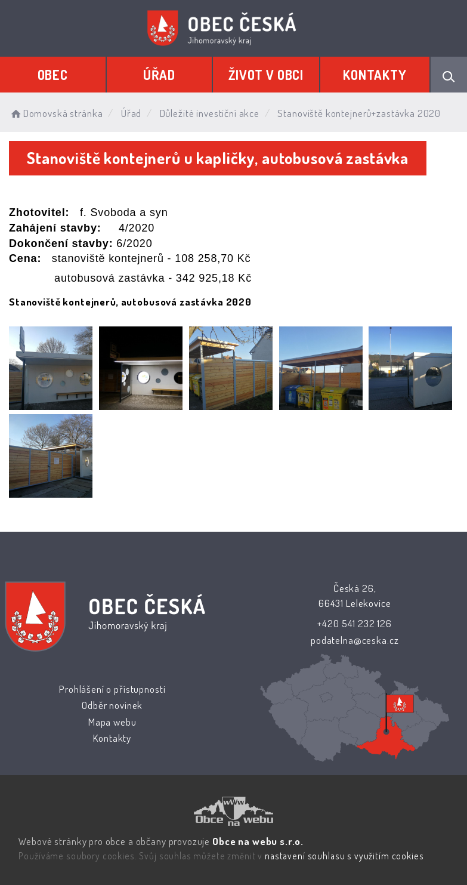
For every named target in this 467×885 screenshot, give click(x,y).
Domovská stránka (56, 113)
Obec (53, 74)
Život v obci (266, 74)
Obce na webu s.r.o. (258, 841)
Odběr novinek (112, 705)
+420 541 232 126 (354, 623)
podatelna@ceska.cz (354, 640)
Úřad (159, 74)
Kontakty (375, 74)
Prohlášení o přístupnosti (112, 689)
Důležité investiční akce (209, 113)
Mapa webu (112, 722)
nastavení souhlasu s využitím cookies (344, 856)
